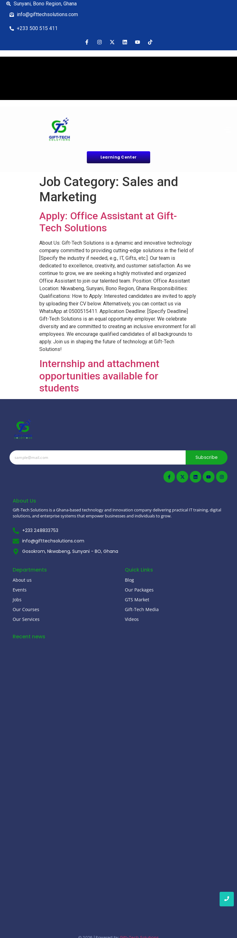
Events (20, 590)
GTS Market (137, 600)
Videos (132, 619)
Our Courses (26, 609)
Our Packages (139, 590)
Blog (129, 580)
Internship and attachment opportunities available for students (99, 376)
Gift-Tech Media (142, 609)
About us (22, 580)
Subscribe (206, 457)
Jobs (17, 600)
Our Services (26, 619)
